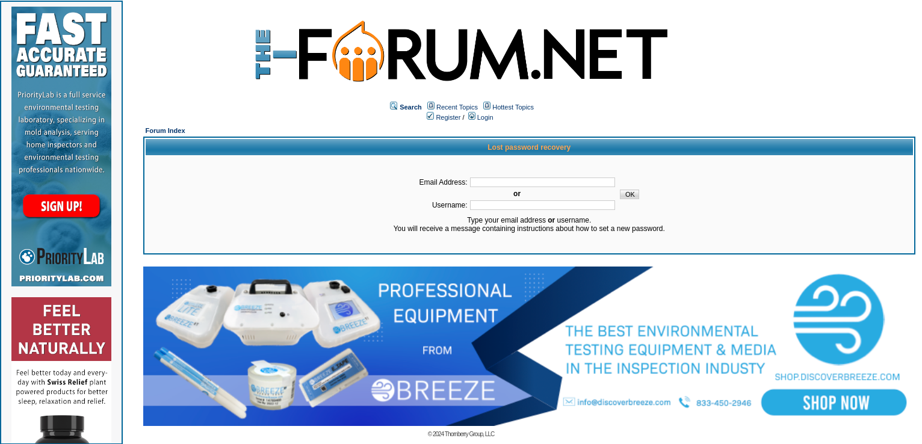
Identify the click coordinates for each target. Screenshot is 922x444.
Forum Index (165, 130)
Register (443, 117)
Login (480, 117)
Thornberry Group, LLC (469, 434)
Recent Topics (457, 107)
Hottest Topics (513, 107)
